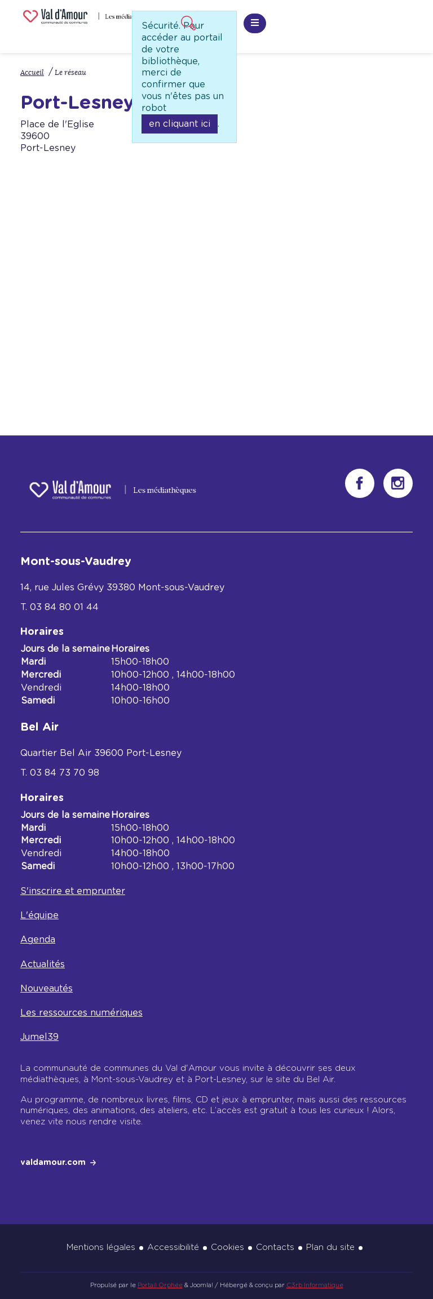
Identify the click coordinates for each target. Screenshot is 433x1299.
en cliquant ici (179, 123)
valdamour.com (53, 1163)
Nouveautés (46, 988)
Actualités (42, 964)
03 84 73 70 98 (64, 772)
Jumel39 (39, 1037)
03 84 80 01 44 (64, 607)
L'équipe (39, 915)
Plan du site (330, 1247)
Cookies (227, 1247)
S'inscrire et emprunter (72, 891)
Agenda (37, 939)
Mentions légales (101, 1247)
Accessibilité (173, 1247)
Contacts (275, 1247)
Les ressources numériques (81, 1012)
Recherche (187, 21)
